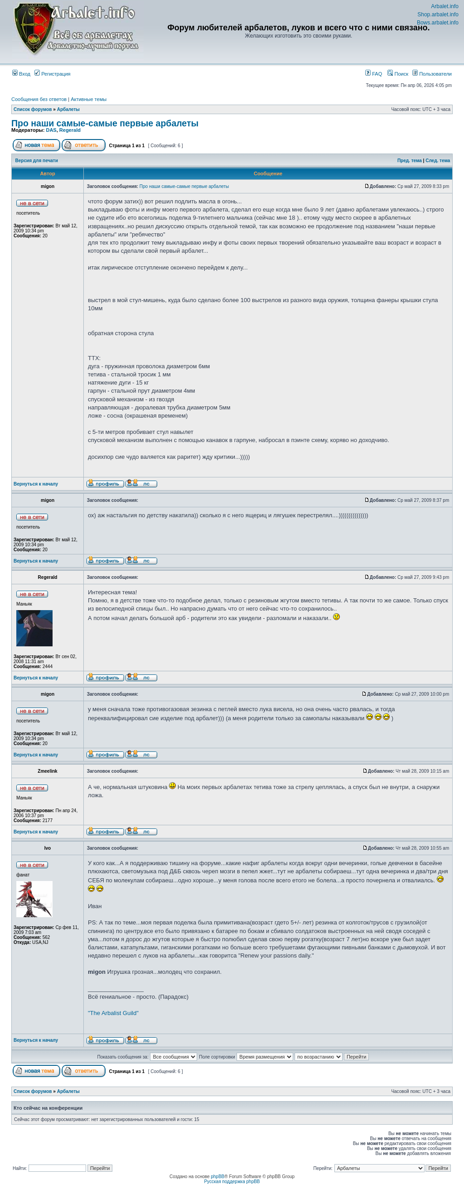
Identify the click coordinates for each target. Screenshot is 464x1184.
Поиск (397, 74)
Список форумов (33, 109)
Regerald (70, 130)
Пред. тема (409, 160)
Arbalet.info (445, 6)
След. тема (437, 160)
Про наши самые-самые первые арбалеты (104, 123)
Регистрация (52, 74)
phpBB (217, 1176)
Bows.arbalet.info (438, 22)
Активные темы (88, 99)
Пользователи (432, 74)
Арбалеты (68, 109)
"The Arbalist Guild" (113, 1013)
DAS (51, 130)
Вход (21, 74)
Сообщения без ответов (39, 99)
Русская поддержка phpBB (232, 1181)
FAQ (373, 74)
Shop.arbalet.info (438, 14)
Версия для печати (36, 160)
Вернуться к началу (36, 483)
